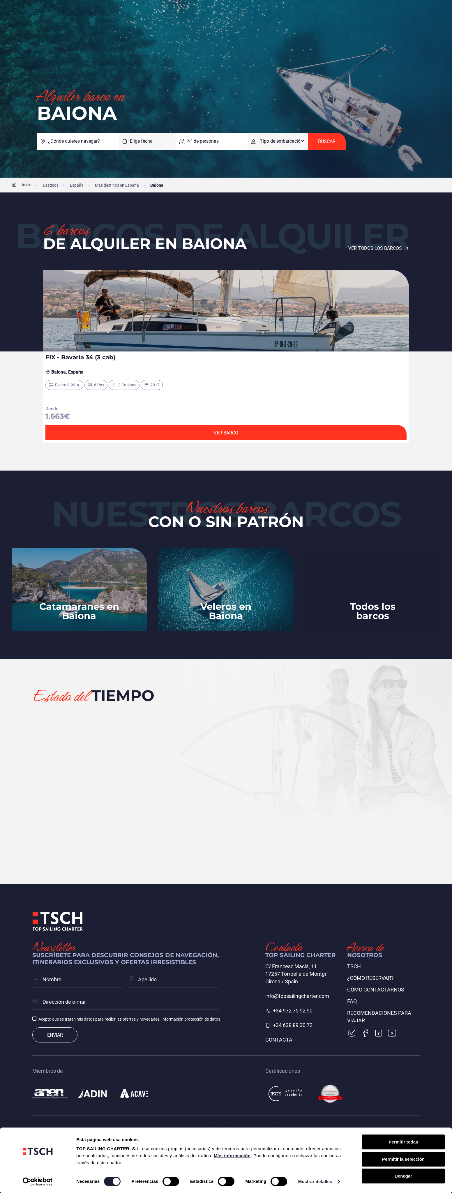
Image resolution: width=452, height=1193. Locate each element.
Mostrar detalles (315, 1181)
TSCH (354, 966)
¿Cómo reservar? (370, 978)
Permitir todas (403, 1141)
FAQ (352, 1001)
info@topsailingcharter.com (297, 996)
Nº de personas (203, 141)
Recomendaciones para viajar (379, 1017)
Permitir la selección (403, 1159)
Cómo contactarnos (375, 990)
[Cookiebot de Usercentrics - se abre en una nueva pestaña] (37, 1181)
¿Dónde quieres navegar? (74, 141)
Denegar (403, 1175)
